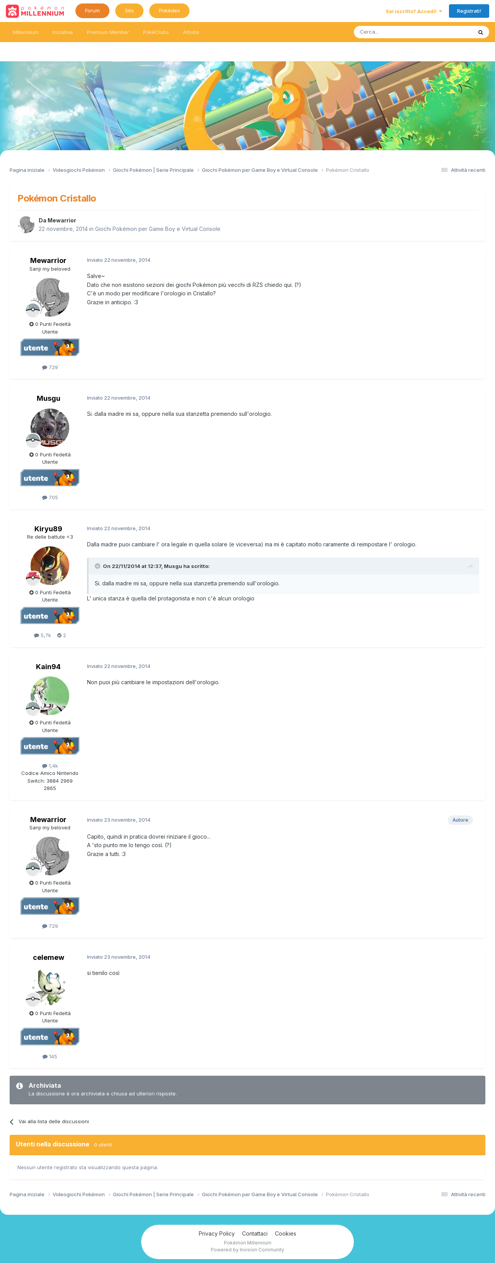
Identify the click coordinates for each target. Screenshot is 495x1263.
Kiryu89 (48, 529)
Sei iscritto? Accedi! (414, 11)
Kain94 (48, 667)
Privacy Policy (217, 1233)
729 (50, 367)
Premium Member (108, 32)
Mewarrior (62, 220)
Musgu (48, 398)
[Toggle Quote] (98, 566)
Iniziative (62, 32)
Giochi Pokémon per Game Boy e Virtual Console (157, 228)
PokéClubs (156, 32)
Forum (92, 10)
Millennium (25, 32)
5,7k (42, 635)
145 (50, 1056)
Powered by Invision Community (247, 1250)
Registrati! (469, 11)
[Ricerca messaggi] (394, 32)
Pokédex (169, 10)
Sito (129, 10)
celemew (48, 957)
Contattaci (255, 1233)
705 (50, 497)
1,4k (50, 766)
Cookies (285, 1233)
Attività (191, 32)
